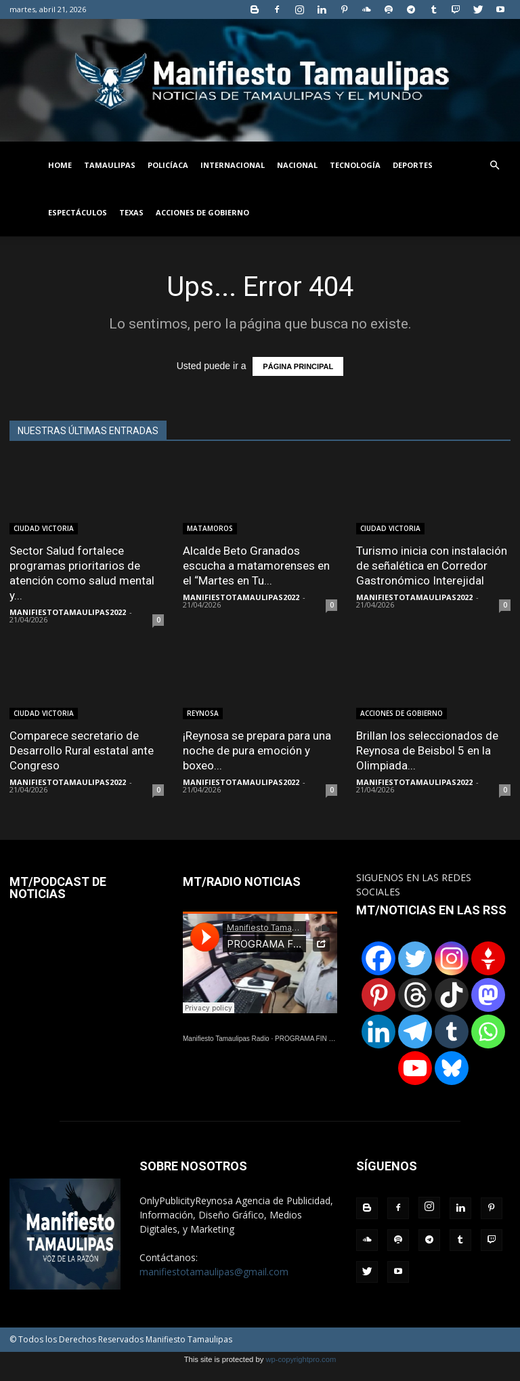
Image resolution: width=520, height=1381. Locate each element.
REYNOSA (203, 713)
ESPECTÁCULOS (77, 212)
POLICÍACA (168, 165)
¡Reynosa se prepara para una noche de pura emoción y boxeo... (257, 750)
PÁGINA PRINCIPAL (298, 366)
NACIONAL (297, 165)
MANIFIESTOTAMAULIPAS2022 (67, 612)
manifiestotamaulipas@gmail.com (213, 1271)
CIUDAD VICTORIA (44, 528)
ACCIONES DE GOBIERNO (202, 212)
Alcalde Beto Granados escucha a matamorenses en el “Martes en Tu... (256, 565)
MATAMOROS (210, 528)
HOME (60, 165)
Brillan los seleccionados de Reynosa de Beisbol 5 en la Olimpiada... (427, 750)
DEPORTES (413, 165)
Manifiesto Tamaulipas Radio (226, 1038)
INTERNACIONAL (232, 165)
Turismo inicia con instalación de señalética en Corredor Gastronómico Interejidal (431, 565)
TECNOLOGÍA (355, 165)
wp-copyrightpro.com (300, 1359)
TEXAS (131, 212)
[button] (494, 165)
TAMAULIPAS (109, 165)
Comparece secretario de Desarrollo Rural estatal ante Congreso (81, 750)
